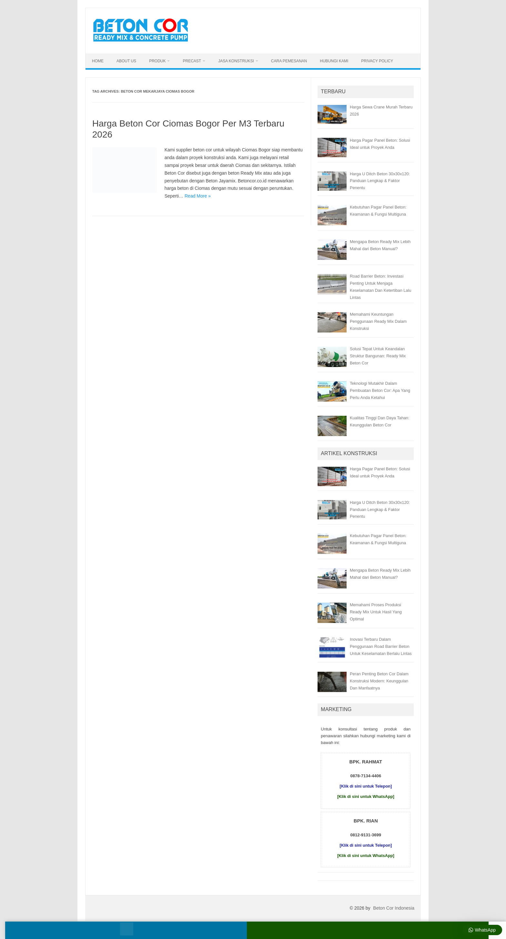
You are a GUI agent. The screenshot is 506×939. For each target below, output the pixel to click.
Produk (157, 61)
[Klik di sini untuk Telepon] (365, 786)
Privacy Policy (377, 61)
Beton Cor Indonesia (393, 908)
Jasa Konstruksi (236, 61)
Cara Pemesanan (289, 61)
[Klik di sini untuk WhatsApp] (365, 796)
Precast (192, 61)
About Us (126, 61)
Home (98, 61)
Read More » (198, 196)
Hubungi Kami (334, 61)
